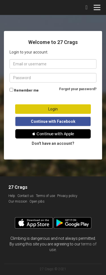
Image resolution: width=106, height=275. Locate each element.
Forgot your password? (77, 89)
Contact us (25, 196)
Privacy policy (67, 196)
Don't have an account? (53, 143)
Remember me (26, 90)
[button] (53, 134)
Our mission (17, 201)
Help (11, 196)
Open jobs (37, 201)
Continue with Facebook (53, 121)
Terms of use (45, 196)
